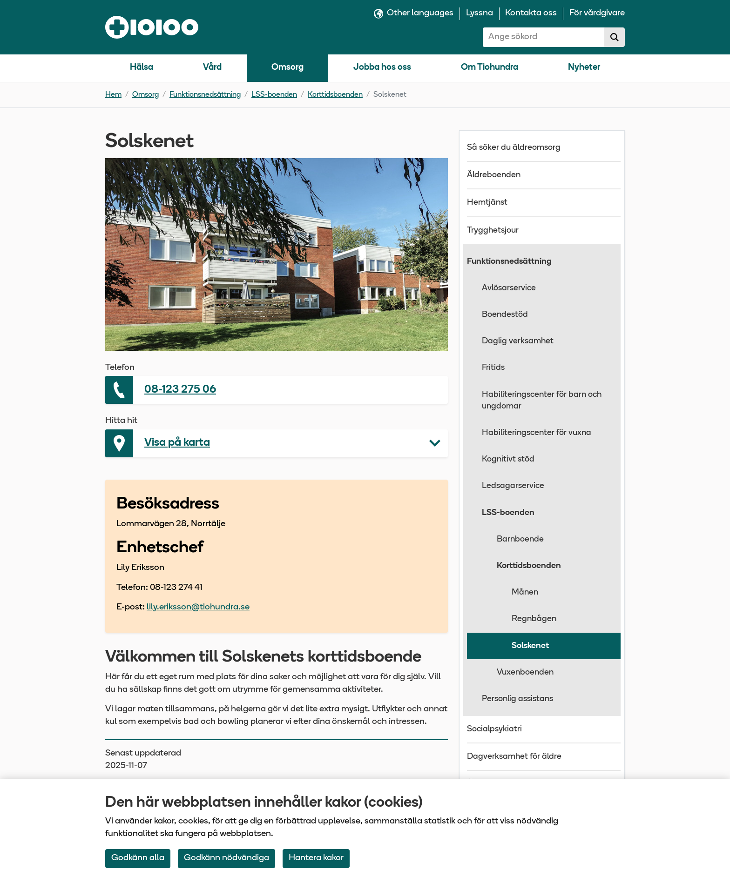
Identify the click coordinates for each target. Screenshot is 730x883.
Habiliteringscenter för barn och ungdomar (542, 400)
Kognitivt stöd (508, 459)
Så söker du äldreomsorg (514, 147)
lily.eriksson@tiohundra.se (198, 607)
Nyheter (584, 67)
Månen (525, 592)
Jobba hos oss (382, 67)
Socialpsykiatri (494, 729)
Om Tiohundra (489, 67)
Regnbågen (534, 619)
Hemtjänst (487, 202)
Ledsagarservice (513, 486)
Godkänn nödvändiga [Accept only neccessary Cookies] (226, 858)
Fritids (493, 367)
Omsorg (287, 67)
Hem (113, 95)
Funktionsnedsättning (205, 95)
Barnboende (520, 539)
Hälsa (141, 67)
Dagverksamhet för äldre (514, 756)
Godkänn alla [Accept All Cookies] (137, 858)
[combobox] (544, 37)
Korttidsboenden (335, 95)
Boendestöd (505, 314)
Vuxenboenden (525, 672)
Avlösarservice (509, 288)
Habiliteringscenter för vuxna (536, 432)
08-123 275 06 (180, 389)
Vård (212, 67)
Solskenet (530, 646)
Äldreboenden (493, 175)
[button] (276, 443)
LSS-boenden (274, 95)
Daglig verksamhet (518, 341)
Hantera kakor (316, 858)
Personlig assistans (517, 699)
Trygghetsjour (493, 230)
